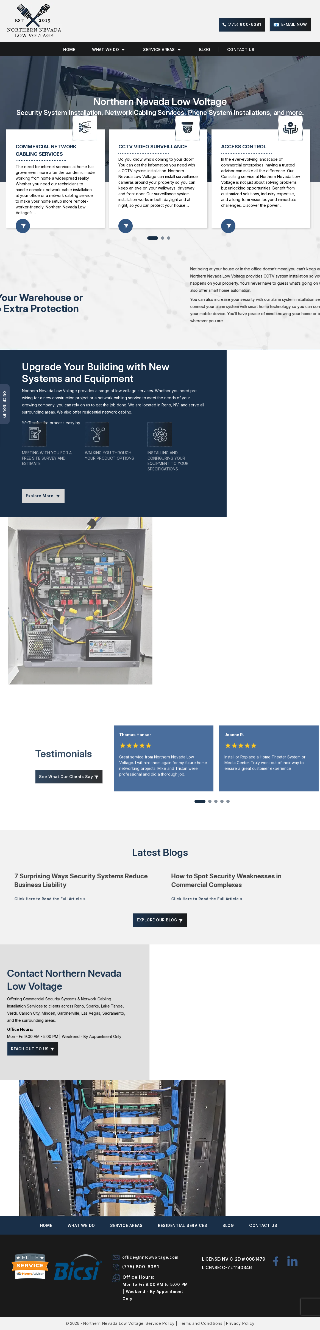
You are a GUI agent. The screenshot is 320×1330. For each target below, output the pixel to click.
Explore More (43, 495)
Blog (204, 49)
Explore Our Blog (160, 920)
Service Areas (159, 49)
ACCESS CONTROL (243, 146)
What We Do (81, 1225)
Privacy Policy (240, 1323)
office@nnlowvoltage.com (150, 1257)
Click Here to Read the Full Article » (58, 914)
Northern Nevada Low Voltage (113, 1323)
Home (69, 49)
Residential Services (182, 1225)
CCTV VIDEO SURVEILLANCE (152, 146)
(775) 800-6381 (244, 24)
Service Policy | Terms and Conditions (184, 1323)
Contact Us (241, 49)
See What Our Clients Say (69, 794)
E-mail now (294, 24)
